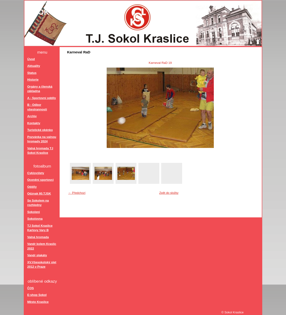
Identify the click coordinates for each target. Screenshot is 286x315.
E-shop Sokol (37, 295)
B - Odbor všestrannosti (37, 107)
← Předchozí (76, 193)
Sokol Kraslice (66, 12)
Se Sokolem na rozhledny (38, 203)
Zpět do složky (169, 193)
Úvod (31, 59)
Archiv (32, 116)
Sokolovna (35, 218)
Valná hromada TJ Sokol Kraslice (40, 151)
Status (32, 73)
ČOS (30, 288)
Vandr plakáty (37, 255)
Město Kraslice (38, 302)
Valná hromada (38, 237)
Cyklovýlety (35, 173)
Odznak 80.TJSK (39, 193)
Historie (32, 79)
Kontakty (33, 123)
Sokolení (33, 212)
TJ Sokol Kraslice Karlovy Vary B (39, 228)
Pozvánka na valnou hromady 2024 (41, 139)
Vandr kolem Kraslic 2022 (41, 246)
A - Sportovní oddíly (41, 98)
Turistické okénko (40, 130)
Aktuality (33, 66)
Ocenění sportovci (40, 179)
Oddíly (32, 186)
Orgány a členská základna (39, 89)
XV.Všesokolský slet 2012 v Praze (41, 264)
